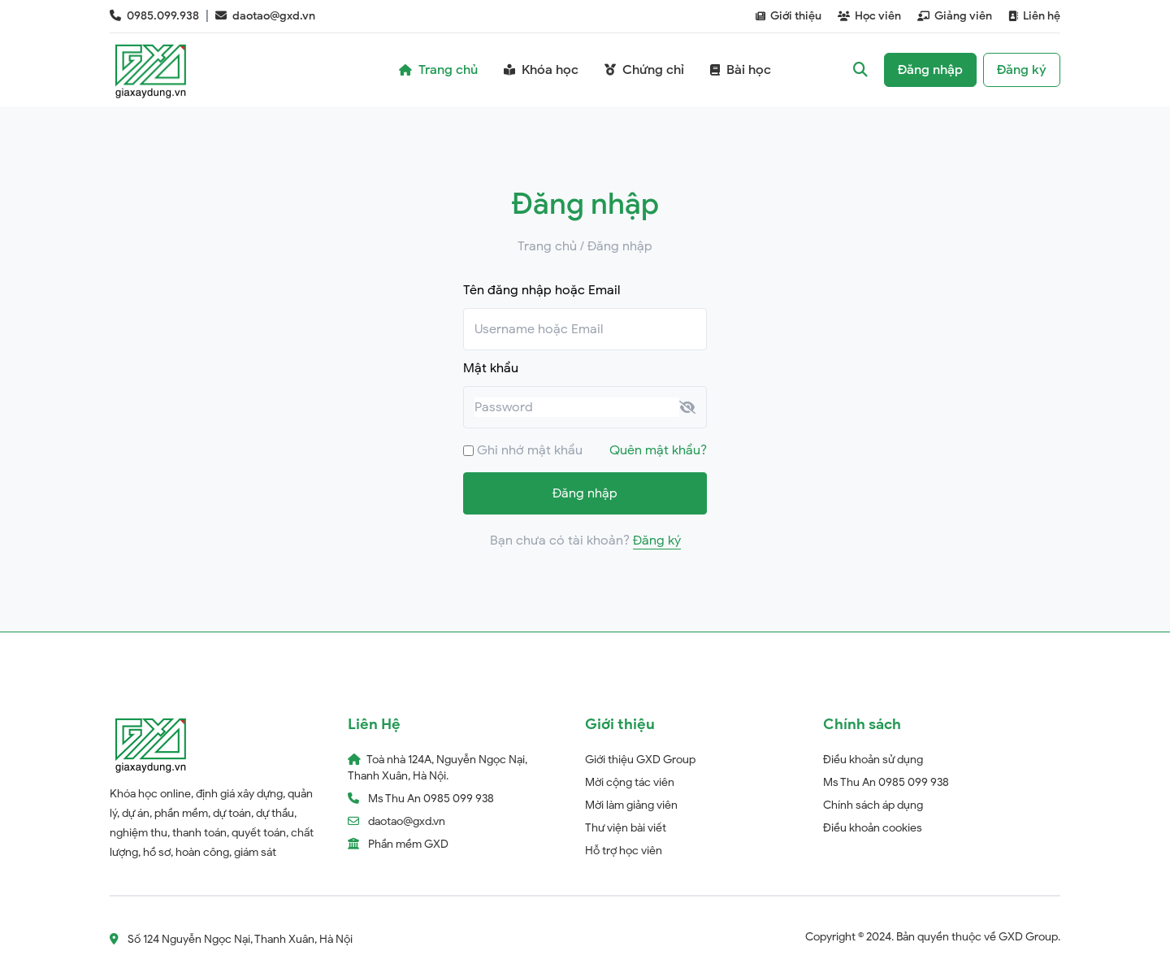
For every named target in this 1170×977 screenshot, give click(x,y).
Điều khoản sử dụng (873, 759)
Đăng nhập (585, 493)
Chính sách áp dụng (873, 805)
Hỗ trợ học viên (623, 851)
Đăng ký (657, 540)
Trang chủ (547, 246)
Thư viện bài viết (625, 828)
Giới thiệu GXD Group (640, 759)
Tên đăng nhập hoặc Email (541, 290)
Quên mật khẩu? (658, 450)
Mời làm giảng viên (631, 805)
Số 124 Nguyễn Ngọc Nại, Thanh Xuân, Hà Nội (231, 939)
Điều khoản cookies (872, 828)
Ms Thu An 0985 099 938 (886, 782)
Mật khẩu (490, 368)
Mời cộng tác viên (629, 782)
